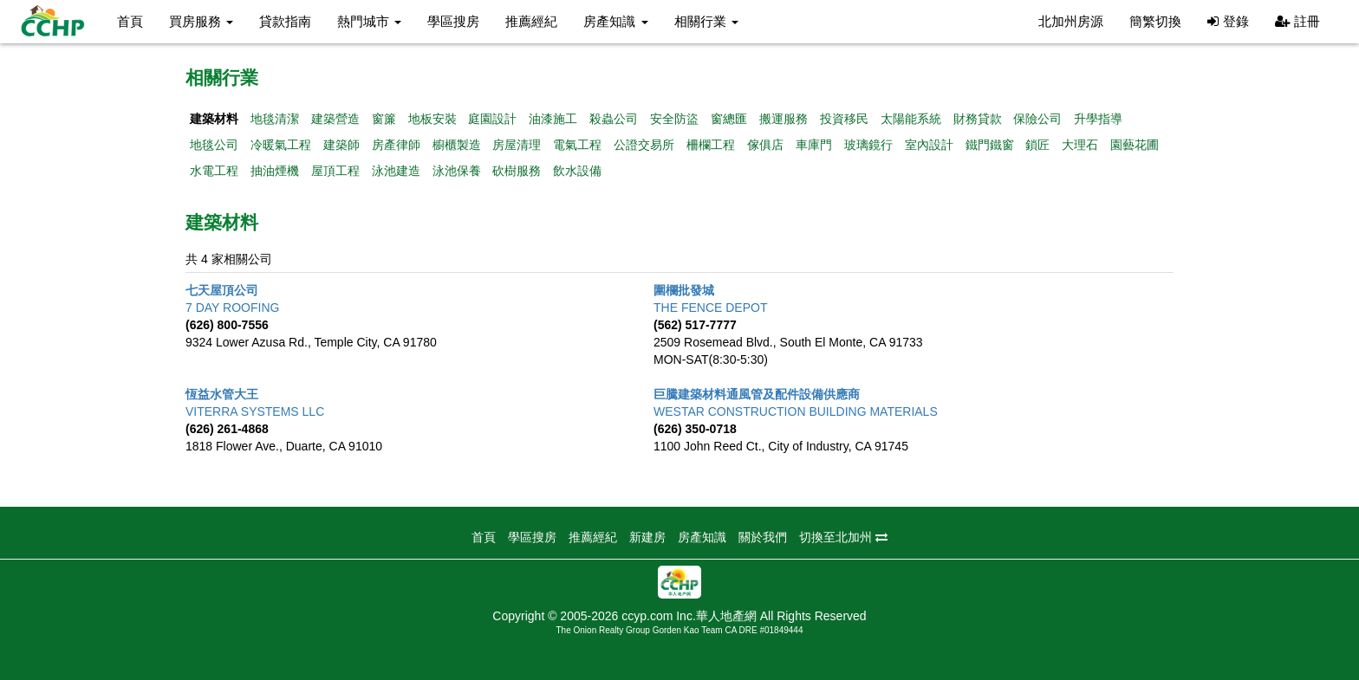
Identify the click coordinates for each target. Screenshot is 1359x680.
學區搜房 (453, 21)
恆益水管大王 (221, 394)
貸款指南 (285, 21)
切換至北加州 (843, 537)
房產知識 (702, 537)
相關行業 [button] (706, 21)
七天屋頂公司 (221, 290)
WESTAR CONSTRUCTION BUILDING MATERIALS (795, 411)
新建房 (647, 537)
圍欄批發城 (683, 290)
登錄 (1227, 21)
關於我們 (762, 537)
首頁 (130, 21)
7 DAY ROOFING (232, 307)
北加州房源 (1070, 21)
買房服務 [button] (201, 21)
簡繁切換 (1155, 21)
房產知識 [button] (615, 21)
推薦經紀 (531, 21)
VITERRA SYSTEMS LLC (254, 411)
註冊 (1297, 21)
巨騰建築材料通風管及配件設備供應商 (756, 394)
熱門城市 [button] (369, 21)
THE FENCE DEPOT (710, 307)
